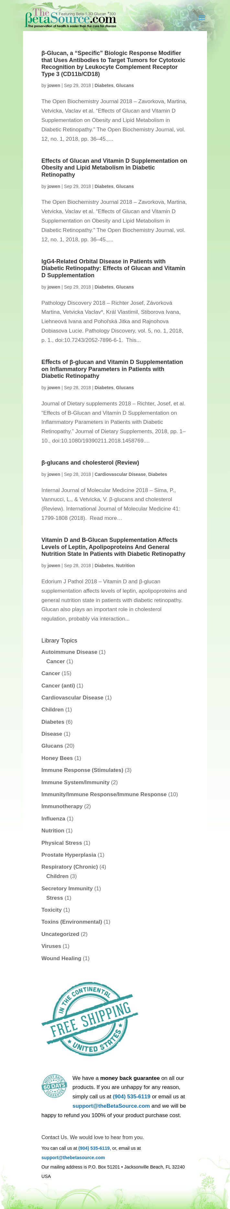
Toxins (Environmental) (71, 922)
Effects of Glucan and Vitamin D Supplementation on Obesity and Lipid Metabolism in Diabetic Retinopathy (114, 168)
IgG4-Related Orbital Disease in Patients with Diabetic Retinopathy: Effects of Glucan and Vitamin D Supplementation (113, 268)
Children (52, 710)
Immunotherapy (62, 806)
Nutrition (125, 565)
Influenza (53, 819)
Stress (54, 898)
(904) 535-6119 (131, 1097)
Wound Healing (61, 958)
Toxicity (51, 910)
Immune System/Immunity (75, 782)
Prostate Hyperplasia (68, 855)
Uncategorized (60, 934)
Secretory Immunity (67, 888)
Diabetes (103, 85)
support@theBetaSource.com (111, 1106)
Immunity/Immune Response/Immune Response (104, 794)
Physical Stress (61, 843)
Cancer (55, 661)
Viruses (51, 946)
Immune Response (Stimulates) (82, 770)
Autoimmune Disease (69, 652)
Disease (51, 734)
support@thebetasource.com (73, 1157)
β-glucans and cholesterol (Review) (90, 462)
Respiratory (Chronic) (69, 867)
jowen (54, 85)
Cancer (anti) (58, 686)
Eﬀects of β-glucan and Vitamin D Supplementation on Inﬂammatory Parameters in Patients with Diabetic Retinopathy (112, 369)
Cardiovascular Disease (120, 474)
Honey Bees (57, 758)
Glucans (125, 85)
